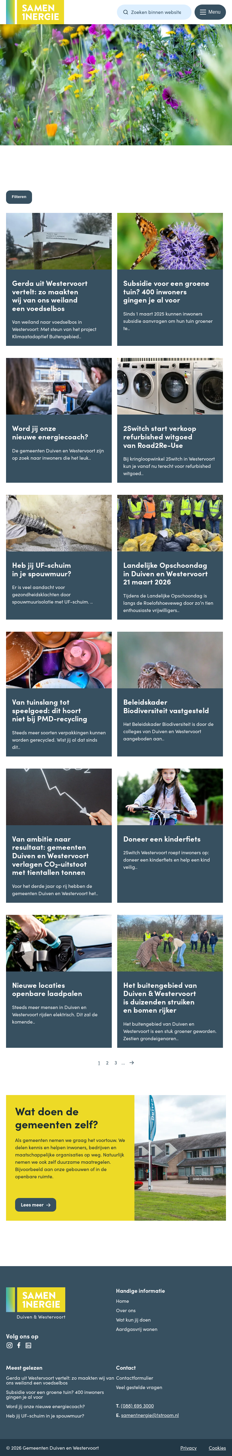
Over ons (126, 1310)
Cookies (217, 1447)
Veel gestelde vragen (139, 1387)
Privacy (188, 1447)
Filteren (19, 196)
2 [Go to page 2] (107, 1062)
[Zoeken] (125, 12)
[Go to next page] (131, 1062)
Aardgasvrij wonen (136, 1328)
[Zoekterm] (154, 12)
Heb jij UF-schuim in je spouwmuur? (45, 1415)
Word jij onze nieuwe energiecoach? (45, 1406)
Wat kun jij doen (133, 1319)
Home (122, 1300)
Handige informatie (140, 1290)
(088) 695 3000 (137, 1405)
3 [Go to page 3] (115, 1062)
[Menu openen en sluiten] (210, 12)
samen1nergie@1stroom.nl (150, 1414)
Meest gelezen (24, 1367)
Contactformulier (134, 1377)
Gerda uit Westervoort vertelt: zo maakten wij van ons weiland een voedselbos (60, 1380)
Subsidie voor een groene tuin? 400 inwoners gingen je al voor (55, 1394)
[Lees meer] (35, 1205)
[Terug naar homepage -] (35, 12)
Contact (126, 1367)
